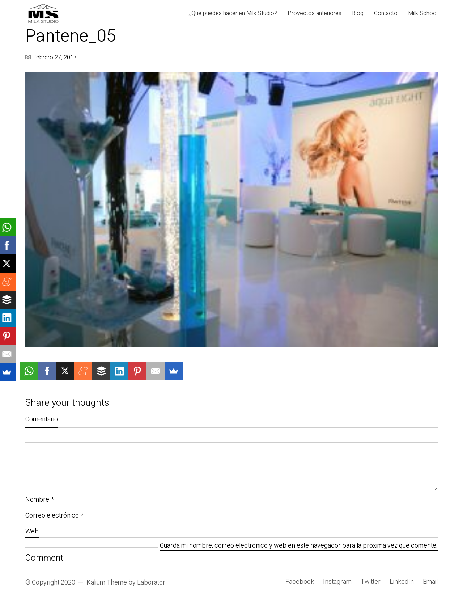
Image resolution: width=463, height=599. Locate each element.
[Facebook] (299, 582)
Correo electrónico (54, 515)
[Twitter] (371, 582)
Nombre (39, 500)
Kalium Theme (106, 582)
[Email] (430, 582)
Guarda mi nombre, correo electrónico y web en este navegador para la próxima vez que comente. (299, 546)
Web (32, 531)
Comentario (41, 419)
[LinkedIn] (402, 582)
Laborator (151, 582)
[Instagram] (337, 582)
